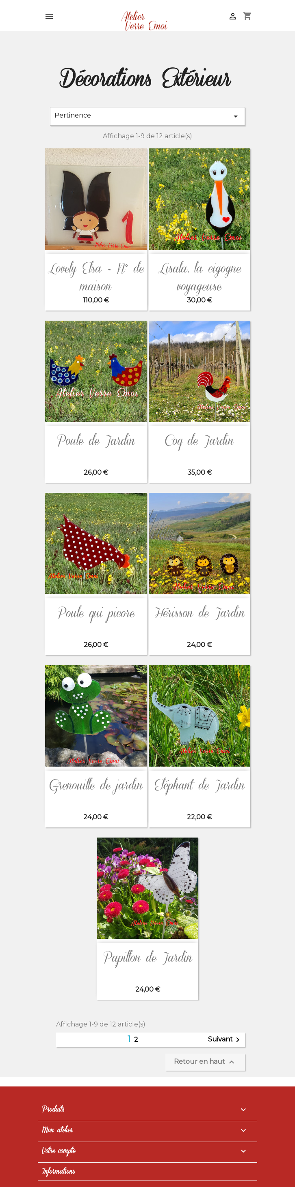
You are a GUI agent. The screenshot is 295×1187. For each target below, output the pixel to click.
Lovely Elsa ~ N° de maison (96, 278)
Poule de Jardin (96, 441)
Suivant (225, 1040)
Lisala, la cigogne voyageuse (199, 278)
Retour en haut (205, 1062)
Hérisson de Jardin (199, 613)
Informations (58, 1171)
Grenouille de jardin (96, 786)
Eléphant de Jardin (199, 786)
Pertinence (147, 116)
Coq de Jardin (199, 441)
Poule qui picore (95, 613)
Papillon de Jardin (147, 958)
